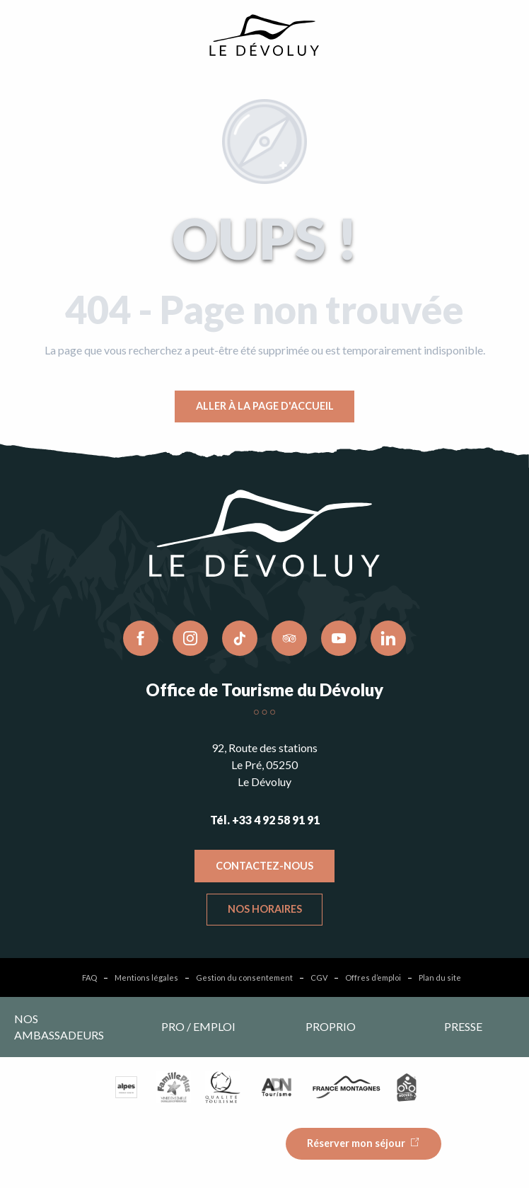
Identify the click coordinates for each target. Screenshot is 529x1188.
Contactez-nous (264, 866)
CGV (318, 977)
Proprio (331, 1026)
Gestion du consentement (244, 977)
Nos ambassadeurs (59, 1026)
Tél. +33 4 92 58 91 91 (265, 819)
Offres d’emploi (373, 977)
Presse (463, 1026)
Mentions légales (146, 977)
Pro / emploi (198, 1026)
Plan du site (440, 977)
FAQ (89, 977)
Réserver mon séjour (356, 1143)
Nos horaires (265, 909)
